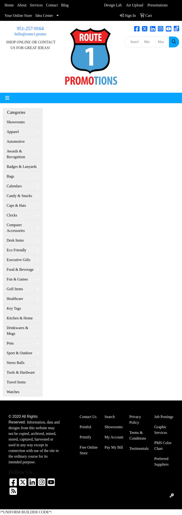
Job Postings (163, 417)
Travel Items (16, 382)
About (22, 5)
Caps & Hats (16, 205)
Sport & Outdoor (19, 353)
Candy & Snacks (19, 196)
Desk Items (15, 240)
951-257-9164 (30, 28)
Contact (52, 5)
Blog (64, 5)
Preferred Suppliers (161, 461)
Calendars (14, 186)
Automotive (16, 141)
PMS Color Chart (162, 446)
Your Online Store (18, 16)
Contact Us (88, 417)
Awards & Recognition (16, 154)
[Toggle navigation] (7, 98)
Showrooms (16, 122)
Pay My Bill (114, 447)
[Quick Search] (133, 42)
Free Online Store (89, 450)
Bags (10, 176)
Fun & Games (17, 279)
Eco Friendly (16, 250)
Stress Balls (15, 363)
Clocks (12, 215)
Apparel (13, 132)
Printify (85, 437)
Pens (10, 343)
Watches (13, 392)
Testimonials (139, 448)
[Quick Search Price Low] (148, 42)
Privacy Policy (135, 419)
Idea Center (44, 16)
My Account (114, 437)
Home (9, 5)
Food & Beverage (20, 269)
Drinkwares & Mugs (17, 331)
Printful (85, 427)
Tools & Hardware (21, 372)
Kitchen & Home (20, 318)
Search (110, 417)
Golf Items (15, 289)
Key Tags (14, 308)
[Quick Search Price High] (162, 42)
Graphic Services (160, 430)
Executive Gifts (18, 260)
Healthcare (15, 299)
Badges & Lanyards (22, 167)
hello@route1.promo (30, 34)
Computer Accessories (16, 228)
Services (36, 5)
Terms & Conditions (137, 435)
